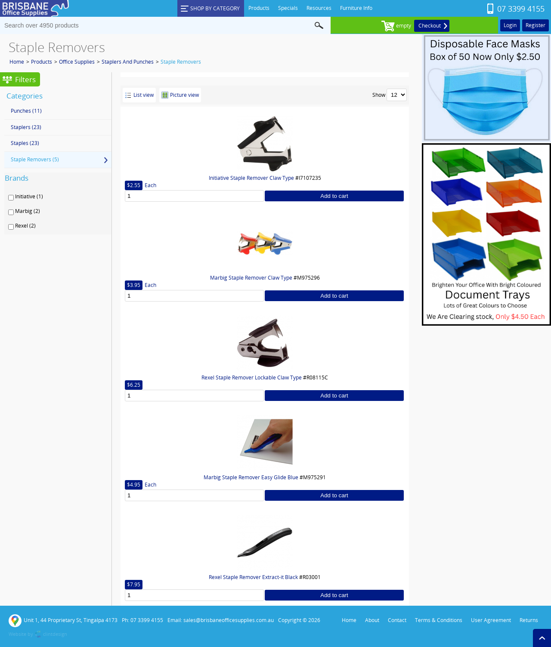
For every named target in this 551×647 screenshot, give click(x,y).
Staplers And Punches (128, 61)
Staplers (26, 127)
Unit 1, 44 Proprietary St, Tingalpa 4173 (63, 620)
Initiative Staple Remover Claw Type (251, 178)
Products (41, 61)
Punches (26, 110)
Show (378, 95)
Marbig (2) (27, 211)
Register (535, 25)
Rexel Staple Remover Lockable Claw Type (251, 377)
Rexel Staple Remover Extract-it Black (253, 577)
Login (510, 25)
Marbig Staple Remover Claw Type (251, 277)
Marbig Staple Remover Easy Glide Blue (251, 477)
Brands (16, 178)
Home (16, 61)
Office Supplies (77, 61)
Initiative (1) (29, 196)
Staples (25, 143)
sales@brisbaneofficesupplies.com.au (228, 620)
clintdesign (55, 634)
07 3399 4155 (521, 8)
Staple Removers (181, 61)
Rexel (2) (25, 225)
